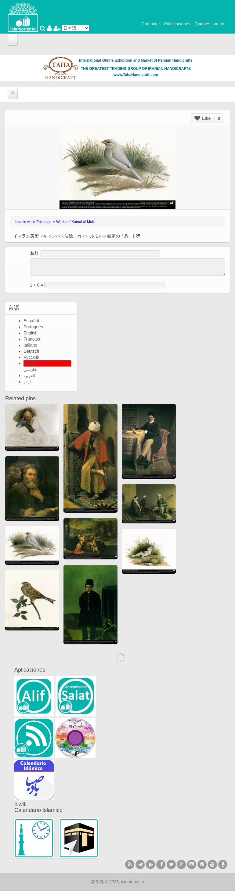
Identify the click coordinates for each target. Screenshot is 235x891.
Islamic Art (23, 222)
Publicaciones (177, 23)
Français (32, 339)
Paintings (43, 222)
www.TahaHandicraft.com (136, 75)
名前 (34, 253)
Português (33, 326)
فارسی (30, 369)
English (31, 332)
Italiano (30, 345)
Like (207, 118)
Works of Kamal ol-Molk (75, 222)
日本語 (30, 363)
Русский (31, 357)
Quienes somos (209, 23)
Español (31, 320)
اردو (27, 381)
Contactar (151, 23)
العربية (29, 375)
